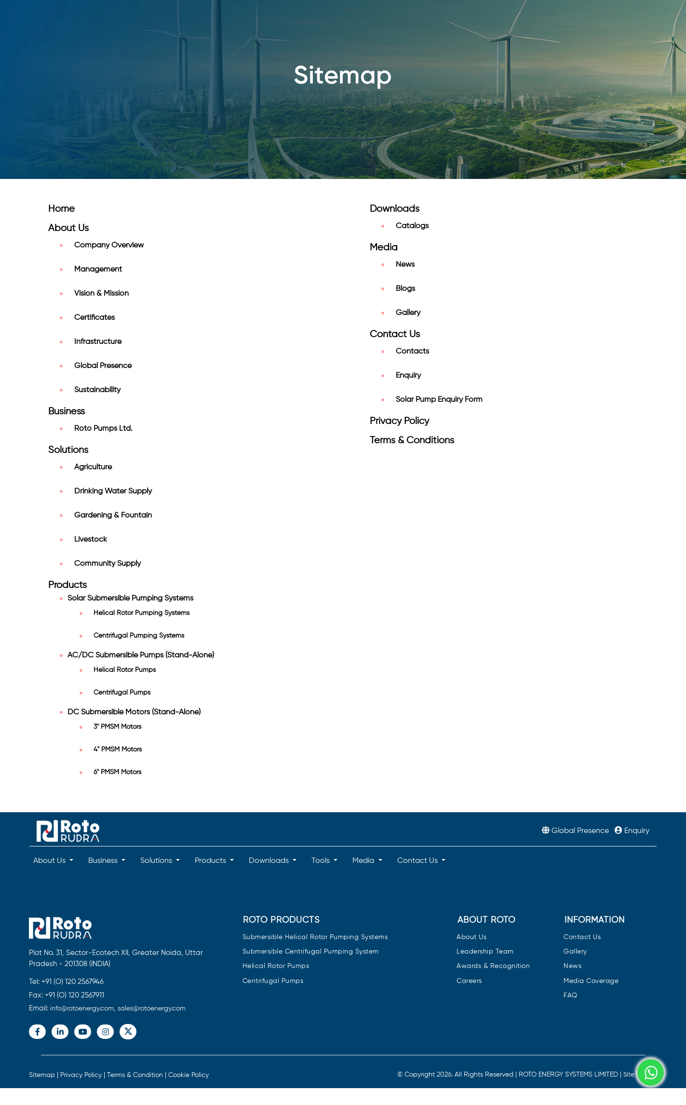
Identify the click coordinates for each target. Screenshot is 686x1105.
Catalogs (412, 226)
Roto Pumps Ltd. (103, 429)
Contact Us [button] (418, 861)
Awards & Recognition (493, 966)
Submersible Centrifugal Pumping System (310, 952)
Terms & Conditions (412, 441)
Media (384, 248)
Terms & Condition (135, 1075)
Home (61, 209)
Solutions (68, 450)
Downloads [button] (270, 861)
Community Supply (107, 564)
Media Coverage (591, 981)
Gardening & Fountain (113, 515)
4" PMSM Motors (118, 749)
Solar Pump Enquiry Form (439, 400)
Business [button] (104, 861)
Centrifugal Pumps (122, 692)
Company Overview (109, 245)
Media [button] (364, 861)
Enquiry (408, 376)
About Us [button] (50, 861)
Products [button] (211, 861)
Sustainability (97, 390)
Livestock (90, 540)
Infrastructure (97, 342)
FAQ (571, 996)
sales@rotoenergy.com (152, 1008)
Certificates (94, 318)
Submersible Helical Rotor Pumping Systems (315, 937)
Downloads (394, 209)
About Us (68, 228)
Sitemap (42, 1075)
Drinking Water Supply (113, 491)
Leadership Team (485, 952)
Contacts (412, 351)
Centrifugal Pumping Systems (139, 635)
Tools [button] (321, 861)
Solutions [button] (157, 861)
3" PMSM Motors (117, 726)
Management (98, 269)
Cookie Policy (188, 1075)
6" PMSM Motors (117, 772)
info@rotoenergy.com (82, 1008)
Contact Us (395, 334)
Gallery (408, 313)
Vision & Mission (101, 294)
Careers (469, 981)
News (405, 265)
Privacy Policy (399, 421)
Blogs (405, 289)
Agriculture (93, 467)
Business (66, 412)
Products (67, 585)
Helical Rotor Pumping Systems (141, 613)
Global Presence (103, 366)
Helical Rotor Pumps (125, 670)
